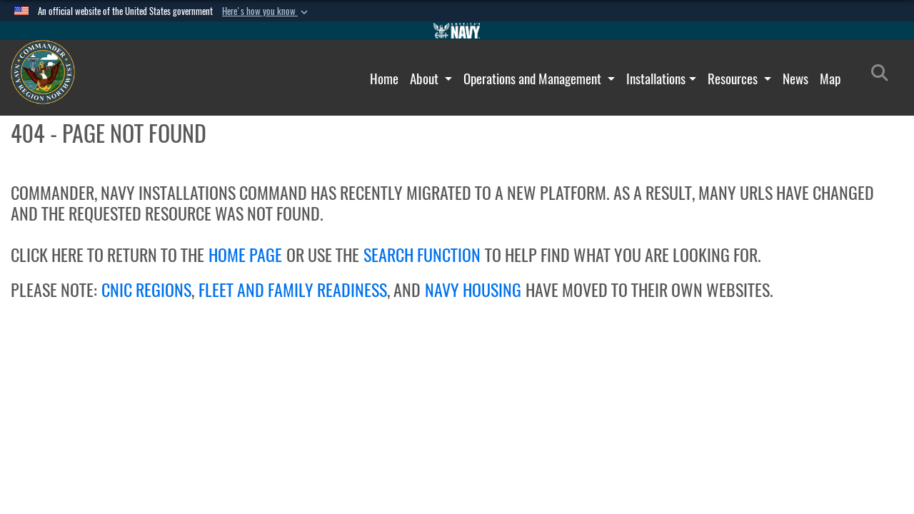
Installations (656, 78)
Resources (734, 78)
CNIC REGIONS (146, 289)
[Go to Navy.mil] (457, 30)
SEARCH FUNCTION (422, 254)
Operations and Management (533, 78)
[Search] (883, 76)
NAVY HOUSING (473, 289)
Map (830, 78)
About (425, 78)
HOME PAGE (245, 254)
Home (384, 78)
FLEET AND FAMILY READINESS (293, 289)
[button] (266, 11)
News (795, 78)
